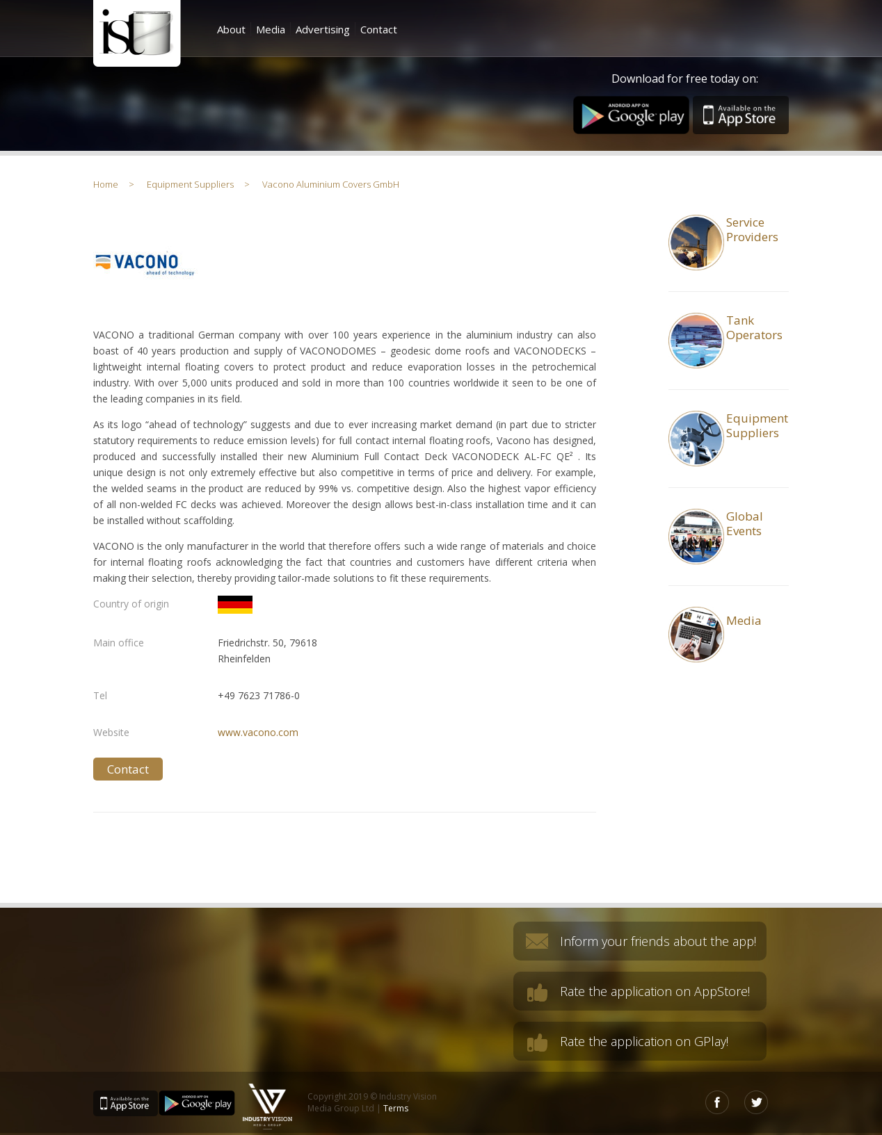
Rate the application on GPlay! (644, 1041)
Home (105, 184)
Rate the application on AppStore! (655, 991)
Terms (395, 1108)
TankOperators (754, 327)
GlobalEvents (744, 523)
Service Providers (752, 229)
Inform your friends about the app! (658, 941)
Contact (378, 29)
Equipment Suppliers (190, 184)
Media (270, 29)
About (231, 29)
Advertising (323, 29)
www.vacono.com (258, 732)
